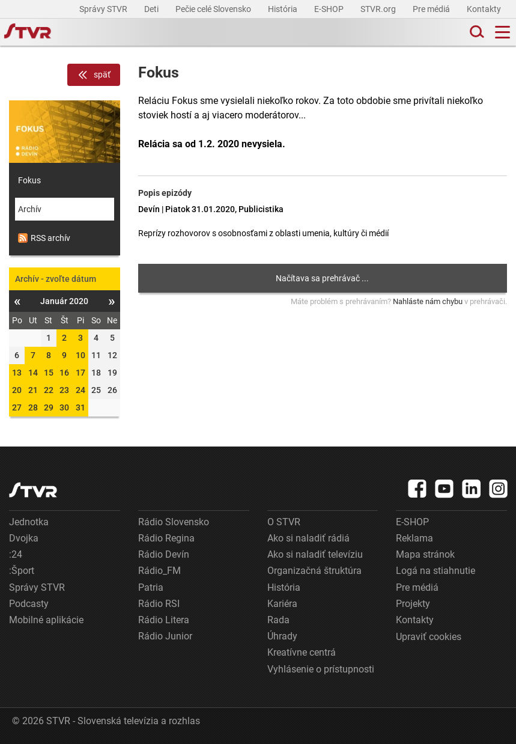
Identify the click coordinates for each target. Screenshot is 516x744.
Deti (152, 9)
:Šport (21, 570)
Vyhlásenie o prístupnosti (320, 669)
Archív (29, 209)
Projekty (413, 603)
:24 (15, 554)
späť (94, 75)
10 (80, 355)
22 (48, 390)
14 (33, 372)
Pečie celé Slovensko (214, 9)
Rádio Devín (163, 554)
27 (17, 407)
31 (80, 407)
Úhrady (282, 636)
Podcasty (29, 603)
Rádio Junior (165, 636)
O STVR (283, 522)
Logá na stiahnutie (435, 570)
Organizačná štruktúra (314, 570)
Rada (278, 620)
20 (17, 390)
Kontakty (484, 9)
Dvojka (23, 538)
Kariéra (282, 603)
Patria (150, 587)
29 (48, 407)
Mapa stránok (425, 554)
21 (33, 390)
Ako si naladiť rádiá (308, 538)
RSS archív (44, 238)
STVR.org (379, 9)
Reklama (414, 538)
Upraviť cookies (428, 636)
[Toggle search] (476, 32)
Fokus (29, 180)
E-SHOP (329, 9)
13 (17, 372)
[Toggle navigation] (502, 32)
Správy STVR (104, 9)
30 (64, 407)
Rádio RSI (159, 603)
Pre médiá (432, 9)
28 (33, 407)
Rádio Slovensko (173, 522)
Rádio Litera (163, 620)
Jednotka (29, 522)
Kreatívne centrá (301, 652)
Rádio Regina (166, 538)
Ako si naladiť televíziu (315, 554)
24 (80, 390)
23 (64, 390)
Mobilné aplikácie (46, 620)
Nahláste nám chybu (428, 301)
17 (80, 372)
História (283, 9)
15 (48, 372)
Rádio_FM (159, 570)
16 (64, 372)
